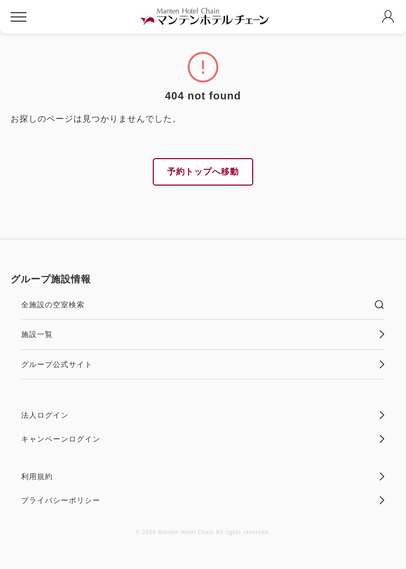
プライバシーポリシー (203, 500)
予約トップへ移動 (203, 171)
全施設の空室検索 (203, 304)
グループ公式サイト (203, 364)
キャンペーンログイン (203, 439)
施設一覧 (203, 334)
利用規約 (203, 476)
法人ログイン (203, 415)
